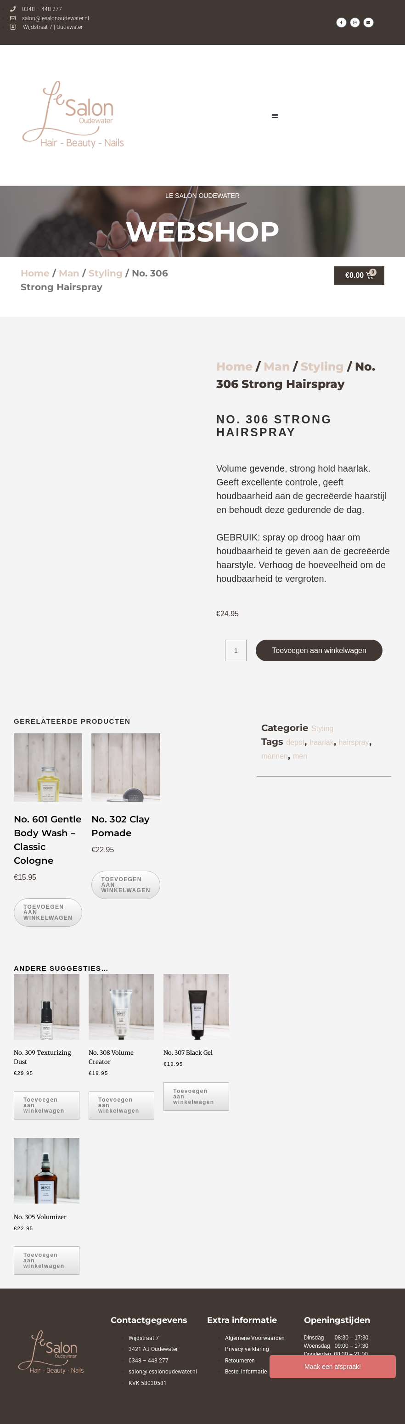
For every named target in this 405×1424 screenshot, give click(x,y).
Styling (106, 273)
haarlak (321, 742)
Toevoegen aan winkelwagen (319, 650)
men (300, 756)
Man (69, 273)
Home (35, 273)
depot (295, 742)
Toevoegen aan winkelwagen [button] (48, 912)
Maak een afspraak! (332, 1366)
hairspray (354, 742)
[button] (275, 115)
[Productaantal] (236, 650)
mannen (274, 756)
